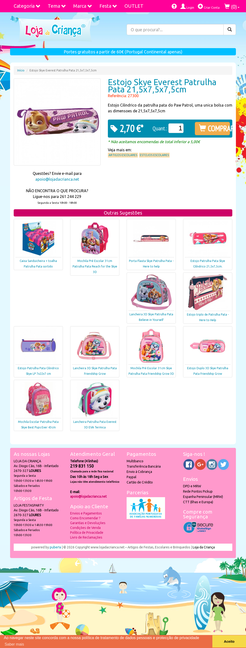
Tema (57, 6)
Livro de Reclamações (86, 537)
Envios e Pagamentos (86, 513)
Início (21, 70)
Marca (82, 6)
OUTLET (133, 6)
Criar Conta (209, 6)
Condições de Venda (85, 528)
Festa (108, 6)
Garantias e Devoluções (87, 523)
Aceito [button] (229, 641)
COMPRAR (214, 128)
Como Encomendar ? (85, 518)
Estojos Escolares (154, 155)
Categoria (27, 6)
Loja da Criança (204, 547)
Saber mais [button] (14, 644)
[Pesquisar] (229, 29)
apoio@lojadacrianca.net (57, 179)
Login (187, 6)
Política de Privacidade (86, 532)
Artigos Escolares (123, 155)
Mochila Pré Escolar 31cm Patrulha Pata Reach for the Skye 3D (95, 266)
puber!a (55, 547)
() (232, 7)
